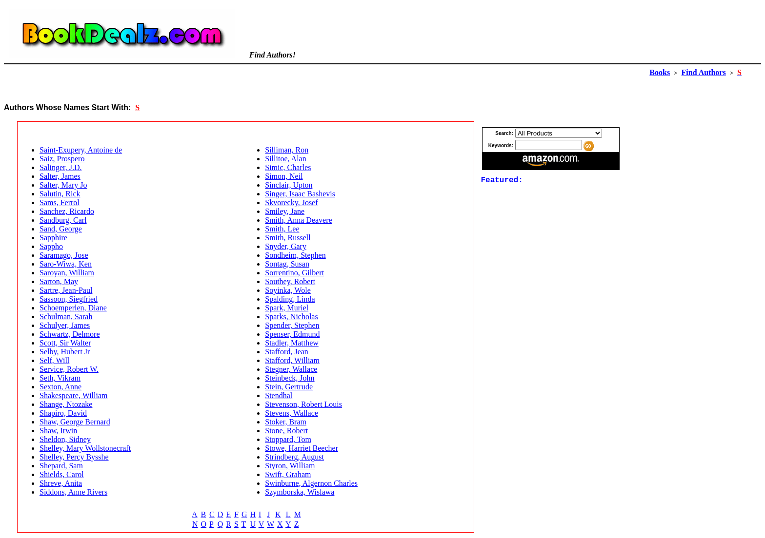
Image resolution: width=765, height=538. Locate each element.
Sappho (51, 246)
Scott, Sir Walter (65, 343)
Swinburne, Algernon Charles (311, 483)
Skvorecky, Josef (291, 202)
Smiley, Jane (284, 211)
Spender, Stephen (292, 325)
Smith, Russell (287, 237)
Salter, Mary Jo (63, 185)
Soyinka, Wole (288, 290)
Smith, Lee (282, 229)
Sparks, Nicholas (291, 316)
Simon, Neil (283, 176)
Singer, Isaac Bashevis (300, 194)
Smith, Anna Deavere (298, 220)
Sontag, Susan (287, 264)
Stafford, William (292, 360)
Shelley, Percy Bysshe (74, 457)
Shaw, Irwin (58, 430)
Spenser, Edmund (292, 334)
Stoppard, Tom (288, 439)
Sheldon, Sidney (65, 439)
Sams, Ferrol (60, 202)
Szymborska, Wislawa (299, 492)
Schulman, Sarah (66, 316)
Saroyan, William (67, 273)
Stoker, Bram (285, 422)
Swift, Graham (288, 474)
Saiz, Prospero (62, 158)
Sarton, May (59, 281)
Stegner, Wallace (291, 369)
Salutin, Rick (60, 194)
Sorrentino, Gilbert (294, 273)
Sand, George (61, 229)
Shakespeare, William (73, 395)
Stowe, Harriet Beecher (301, 448)
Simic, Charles (288, 167)
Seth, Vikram (60, 378)
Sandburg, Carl (63, 220)
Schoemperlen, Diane (73, 308)
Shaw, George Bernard (75, 422)
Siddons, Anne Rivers (73, 492)
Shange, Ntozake (66, 404)
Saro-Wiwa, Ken (66, 264)
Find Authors (704, 72)
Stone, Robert (286, 430)
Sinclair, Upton (288, 185)
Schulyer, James (65, 325)
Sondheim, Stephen (295, 255)
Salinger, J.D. (60, 167)
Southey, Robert (290, 281)
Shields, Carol (62, 474)
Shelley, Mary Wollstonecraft (85, 448)
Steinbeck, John (289, 378)
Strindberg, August (294, 457)
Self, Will (54, 360)
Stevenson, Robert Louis (303, 404)
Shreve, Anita (61, 483)
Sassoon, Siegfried (69, 299)
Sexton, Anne (60, 387)
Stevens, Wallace (291, 413)
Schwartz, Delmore (70, 334)
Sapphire (53, 237)
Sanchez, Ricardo (67, 211)
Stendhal (278, 395)
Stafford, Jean (286, 351)
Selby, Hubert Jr (65, 351)
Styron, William (290, 465)
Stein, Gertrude (289, 387)
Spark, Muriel (286, 308)
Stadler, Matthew (292, 343)
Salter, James (60, 176)
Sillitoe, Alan (285, 158)
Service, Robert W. (69, 369)
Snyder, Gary (285, 246)
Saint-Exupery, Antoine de (81, 150)
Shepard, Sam (61, 465)
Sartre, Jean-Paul (66, 290)
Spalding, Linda (290, 299)
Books (659, 72)
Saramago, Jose (64, 255)
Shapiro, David (63, 413)
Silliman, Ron (286, 150)
